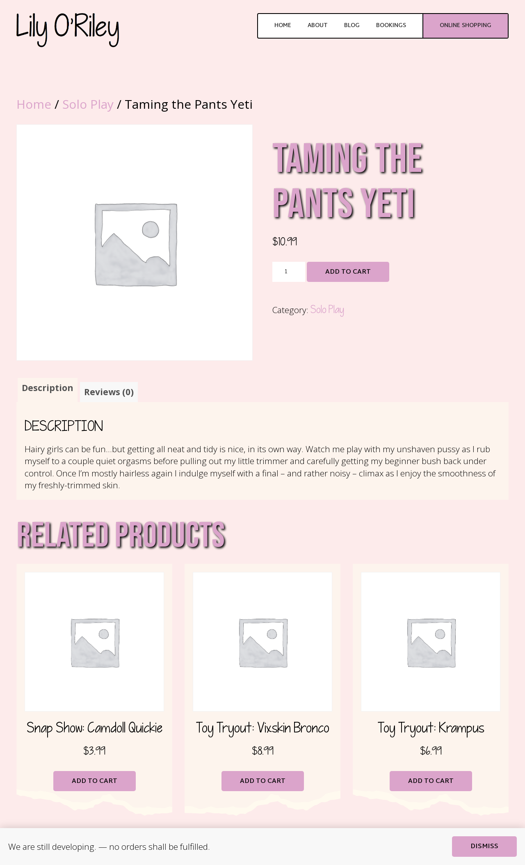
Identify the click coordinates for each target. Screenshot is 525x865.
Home (282, 26)
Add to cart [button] (94, 781)
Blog (352, 26)
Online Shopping (465, 26)
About (318, 26)
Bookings (391, 26)
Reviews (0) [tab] (109, 392)
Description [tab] (47, 388)
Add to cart (348, 272)
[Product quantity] (288, 272)
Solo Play (88, 104)
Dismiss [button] (484, 847)
